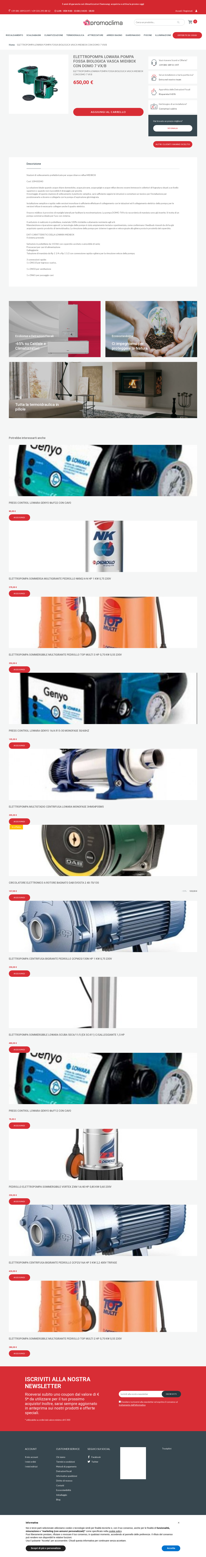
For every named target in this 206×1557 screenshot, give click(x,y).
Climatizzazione (53, 35)
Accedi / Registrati (186, 11)
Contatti (60, 1485)
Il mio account (31, 1457)
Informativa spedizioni (66, 1476)
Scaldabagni (33, 35)
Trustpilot (166, 1448)
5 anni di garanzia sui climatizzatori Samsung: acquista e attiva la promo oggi (103, 4)
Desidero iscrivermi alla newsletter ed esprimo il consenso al (148, 1403)
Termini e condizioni (65, 1461)
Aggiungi (19, 517)
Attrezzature (95, 35)
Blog (58, 1499)
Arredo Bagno (114, 35)
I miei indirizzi (31, 1466)
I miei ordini (30, 1461)
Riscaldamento (14, 35)
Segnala (173, 128)
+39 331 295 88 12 (41, 11)
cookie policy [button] (115, 1531)
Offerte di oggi (187, 35)
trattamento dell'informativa (132, 1405)
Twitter (93, 1461)
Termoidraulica (75, 35)
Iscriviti (171, 1394)
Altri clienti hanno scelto (173, 144)
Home (12, 44)
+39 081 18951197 (20, 11)
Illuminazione (163, 35)
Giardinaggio (133, 35)
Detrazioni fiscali (64, 1471)
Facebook (94, 1457)
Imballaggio (61, 1495)
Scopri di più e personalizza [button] (46, 1548)
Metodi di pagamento (66, 1466)
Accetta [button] (171, 1548)
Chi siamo (60, 1457)
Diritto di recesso (64, 1480)
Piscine (148, 35)
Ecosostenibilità (63, 1490)
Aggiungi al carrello (108, 111)
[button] (178, 1522)
